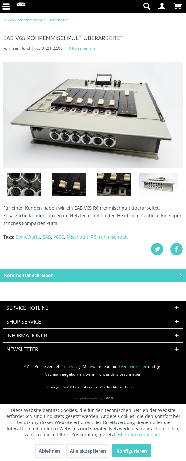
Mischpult (77, 237)
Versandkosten (134, 366)
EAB (47, 237)
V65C (59, 237)
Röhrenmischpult (109, 237)
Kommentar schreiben (93, 274)
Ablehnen (49, 451)
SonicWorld (28, 237)
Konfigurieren (131, 451)
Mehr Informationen (140, 434)
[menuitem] (116, 6)
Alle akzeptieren (88, 451)
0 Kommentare (82, 48)
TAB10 (108, 398)
